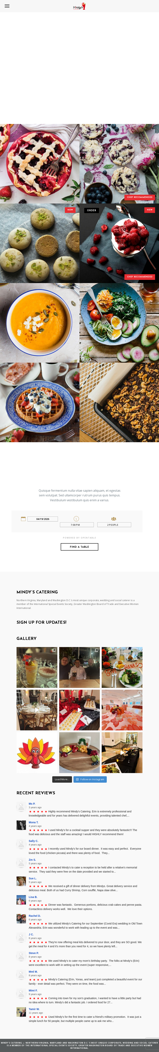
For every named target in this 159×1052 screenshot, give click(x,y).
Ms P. (32, 803)
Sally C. (33, 840)
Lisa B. (33, 897)
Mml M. (33, 971)
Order (91, 211)
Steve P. (34, 953)
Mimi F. (33, 990)
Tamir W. (34, 1009)
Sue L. (33, 878)
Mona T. (33, 822)
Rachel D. (35, 915)
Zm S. (32, 859)
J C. (31, 934)
